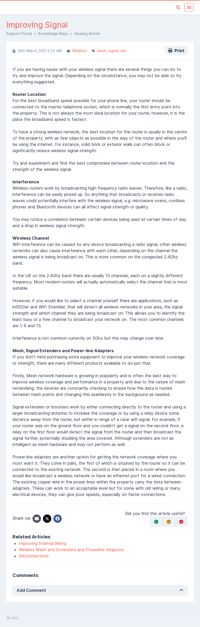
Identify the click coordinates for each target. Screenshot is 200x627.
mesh (101, 50)
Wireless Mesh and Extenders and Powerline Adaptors (71, 549)
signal (113, 50)
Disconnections (34, 555)
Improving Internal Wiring (42, 543)
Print (176, 50)
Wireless (79, 50)
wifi (123, 50)
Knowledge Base (53, 33)
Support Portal (19, 33)
